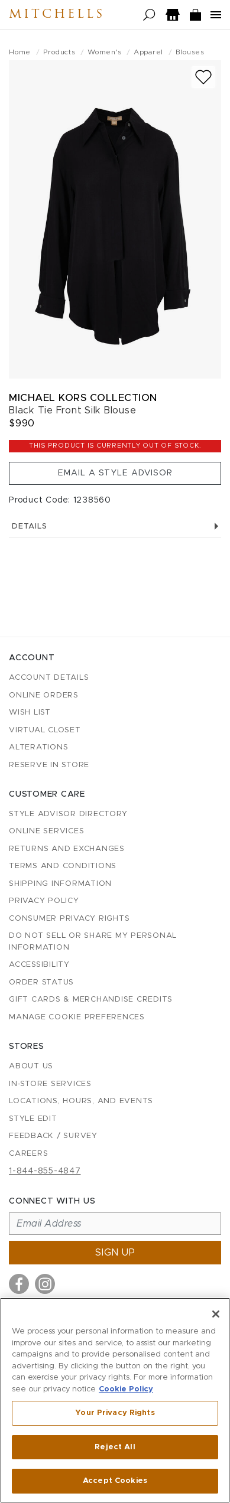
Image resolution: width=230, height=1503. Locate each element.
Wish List (30, 712)
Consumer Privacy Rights (69, 918)
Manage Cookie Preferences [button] (77, 1017)
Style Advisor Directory (68, 814)
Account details (49, 678)
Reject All (115, 1447)
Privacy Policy (44, 901)
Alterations (38, 747)
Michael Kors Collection (83, 398)
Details (115, 526)
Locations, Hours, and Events (81, 1101)
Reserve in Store (49, 765)
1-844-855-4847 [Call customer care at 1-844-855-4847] (45, 1171)
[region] (115, 1400)
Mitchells (57, 15)
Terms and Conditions (62, 866)
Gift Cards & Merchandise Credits (91, 999)
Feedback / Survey (53, 1136)
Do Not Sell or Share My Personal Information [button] (93, 941)
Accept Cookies (115, 1481)
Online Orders (44, 695)
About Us (31, 1066)
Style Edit (33, 1119)
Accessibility (39, 965)
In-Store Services (50, 1084)
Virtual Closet (45, 730)
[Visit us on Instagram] (45, 1284)
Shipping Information (60, 884)
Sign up (115, 1252)
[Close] (216, 1314)
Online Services (46, 831)
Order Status (41, 982)
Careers (28, 1154)
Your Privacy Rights (114, 1413)
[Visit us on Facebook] (19, 1284)
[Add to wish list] (203, 77)
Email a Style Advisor (115, 473)
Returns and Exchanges (67, 849)
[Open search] (149, 15)
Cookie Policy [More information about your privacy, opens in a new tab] (126, 1389)
